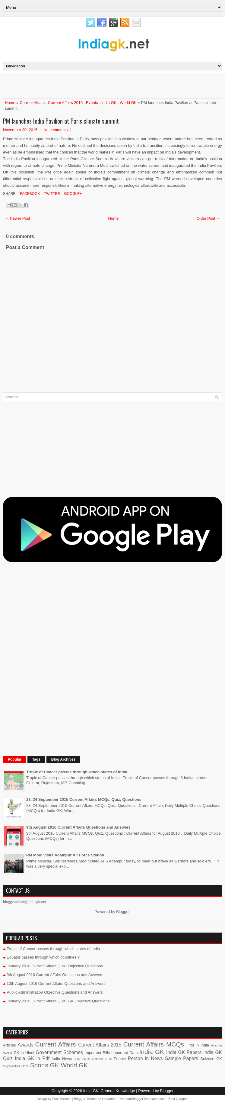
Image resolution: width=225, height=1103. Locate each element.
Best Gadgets (178, 1099)
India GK (109, 102)
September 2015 (16, 1066)
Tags (36, 759)
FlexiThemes (61, 1099)
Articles (9, 1045)
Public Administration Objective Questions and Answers (55, 992)
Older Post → (208, 218)
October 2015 (102, 1059)
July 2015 (82, 1059)
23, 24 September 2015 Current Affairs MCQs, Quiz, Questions (83, 799)
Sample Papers (181, 1058)
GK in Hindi (24, 1052)
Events (92, 102)
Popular (14, 759)
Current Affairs (32, 102)
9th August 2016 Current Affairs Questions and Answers (78, 827)
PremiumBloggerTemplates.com (142, 1099)
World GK (128, 102)
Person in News (145, 1058)
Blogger (122, 911)
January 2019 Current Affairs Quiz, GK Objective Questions (58, 1001)
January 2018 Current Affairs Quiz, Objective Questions (55, 966)
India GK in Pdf (32, 1058)
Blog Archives (63, 759)
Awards (25, 1044)
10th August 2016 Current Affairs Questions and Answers (56, 983)
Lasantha (109, 1099)
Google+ (72, 194)
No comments (55, 130)
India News (62, 1058)
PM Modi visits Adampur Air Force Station (65, 855)
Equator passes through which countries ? (43, 957)
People (120, 1058)
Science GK (211, 1058)
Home (10, 102)
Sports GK (44, 1065)
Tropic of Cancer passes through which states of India (76, 772)
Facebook (29, 194)
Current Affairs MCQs (153, 1044)
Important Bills (97, 1052)
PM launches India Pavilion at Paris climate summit (61, 121)
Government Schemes (59, 1052)
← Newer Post (17, 218)
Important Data (124, 1052)
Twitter (51, 194)
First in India (197, 1045)
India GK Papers (183, 1052)
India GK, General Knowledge (109, 1090)
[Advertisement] (73, 85)
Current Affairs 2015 (65, 102)
